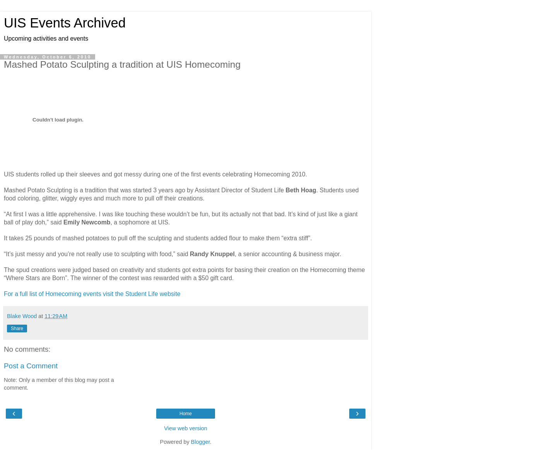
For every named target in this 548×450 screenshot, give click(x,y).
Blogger (200, 442)
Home (185, 413)
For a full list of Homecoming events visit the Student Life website (92, 294)
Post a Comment (31, 366)
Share (17, 328)
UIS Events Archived (65, 22)
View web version (185, 428)
